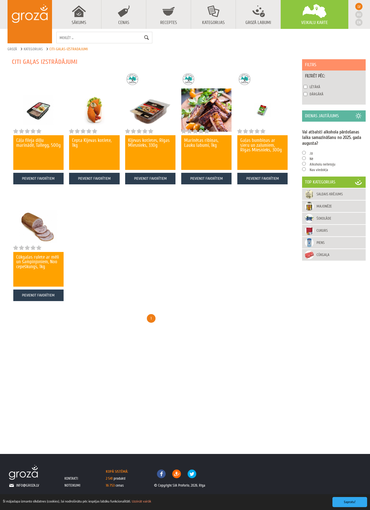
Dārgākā (316, 94)
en (359, 22)
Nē (311, 159)
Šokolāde (324, 218)
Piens (321, 242)
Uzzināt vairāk (141, 501)
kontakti (71, 478)
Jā (311, 153)
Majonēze (324, 206)
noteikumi (72, 485)
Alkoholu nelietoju (322, 164)
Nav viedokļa (319, 170)
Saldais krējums (330, 194)
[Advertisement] (334, 351)
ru (359, 14)
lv (359, 6)
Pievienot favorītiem (38, 178)
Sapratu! (350, 502)
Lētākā (315, 87)
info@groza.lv (27, 485)
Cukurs (322, 230)
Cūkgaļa (323, 255)
